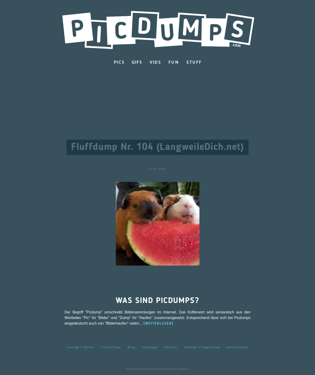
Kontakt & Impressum (202, 347)
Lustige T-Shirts (80, 347)
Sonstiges (150, 347)
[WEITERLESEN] (158, 324)
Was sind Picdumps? (157, 301)
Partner (171, 347)
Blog (131, 347)
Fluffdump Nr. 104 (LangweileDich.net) (157, 147)
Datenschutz (237, 347)
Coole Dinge (110, 347)
